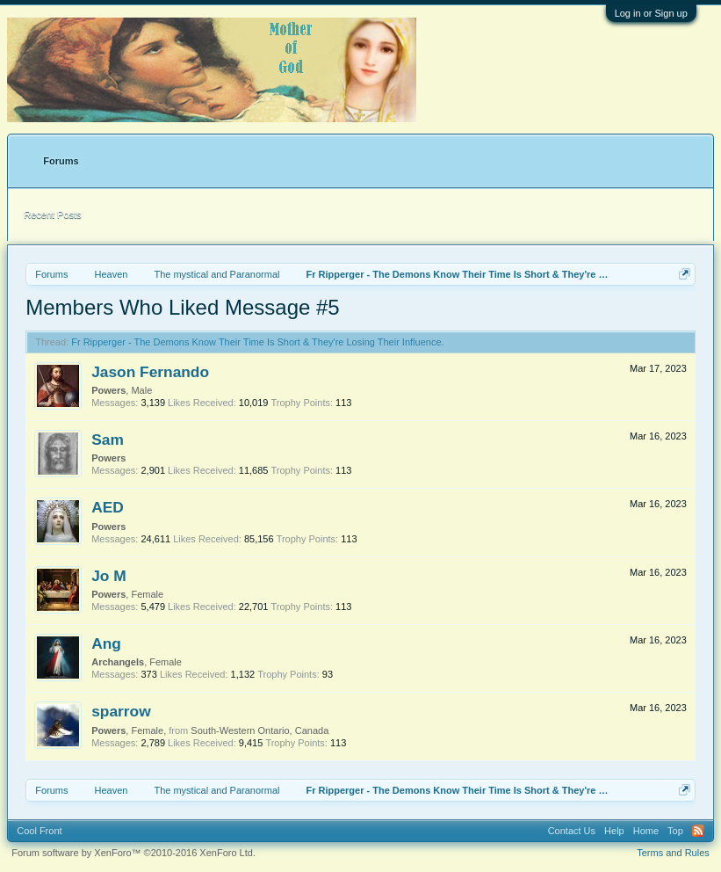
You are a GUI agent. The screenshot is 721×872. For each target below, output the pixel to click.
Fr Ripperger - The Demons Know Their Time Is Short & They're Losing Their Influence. (257, 342)
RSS (698, 831)
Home (646, 830)
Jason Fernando (150, 372)
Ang (106, 643)
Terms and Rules (673, 852)
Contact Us (571, 830)
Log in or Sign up (651, 13)
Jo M (108, 576)
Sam (107, 439)
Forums (60, 161)
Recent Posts (52, 214)
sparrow (120, 711)
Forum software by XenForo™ (133, 852)
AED (107, 507)
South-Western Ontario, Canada (259, 730)
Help (614, 830)
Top (675, 830)
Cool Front (39, 830)
